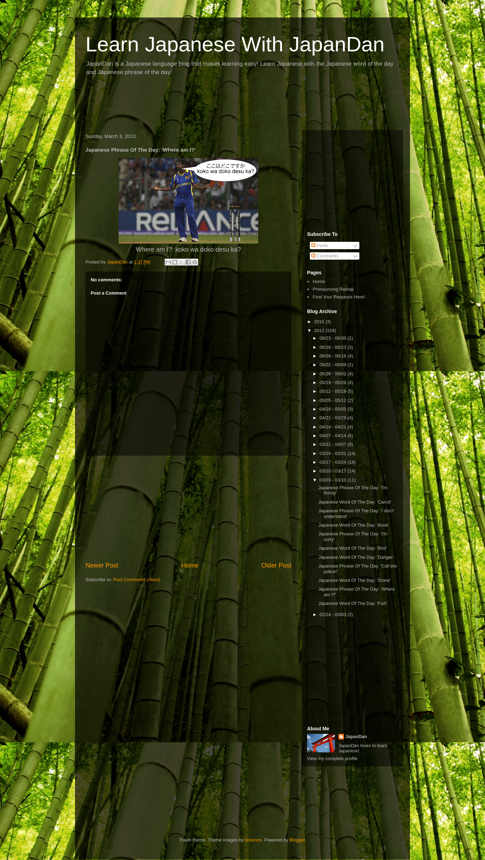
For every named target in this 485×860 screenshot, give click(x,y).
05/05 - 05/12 (334, 400)
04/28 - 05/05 (334, 409)
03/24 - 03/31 (334, 453)
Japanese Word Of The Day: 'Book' (353, 525)
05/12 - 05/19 (334, 391)
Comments (324, 256)
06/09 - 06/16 (334, 356)
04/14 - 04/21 (334, 426)
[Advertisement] (209, 105)
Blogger (297, 840)
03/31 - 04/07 (334, 444)
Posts (319, 245)
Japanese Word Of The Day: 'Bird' (352, 548)
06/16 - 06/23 (334, 347)
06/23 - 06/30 (334, 338)
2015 (320, 321)
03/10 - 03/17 (334, 471)
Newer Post (101, 565)
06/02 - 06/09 (334, 364)
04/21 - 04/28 (334, 417)
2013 (320, 330)
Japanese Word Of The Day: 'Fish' (352, 603)
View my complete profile (332, 758)
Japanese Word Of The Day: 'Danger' (355, 557)
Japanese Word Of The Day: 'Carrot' (354, 502)
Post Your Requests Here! (339, 296)
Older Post (276, 565)
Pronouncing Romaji (333, 289)
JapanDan (356, 736)
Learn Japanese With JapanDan (235, 44)
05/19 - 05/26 (334, 382)
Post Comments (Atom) (137, 579)
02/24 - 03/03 (334, 614)
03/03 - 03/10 (334, 480)
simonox (253, 840)
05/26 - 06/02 (334, 373)
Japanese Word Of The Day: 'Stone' (354, 580)
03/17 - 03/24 (334, 462)
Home (190, 565)
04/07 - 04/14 (334, 435)
